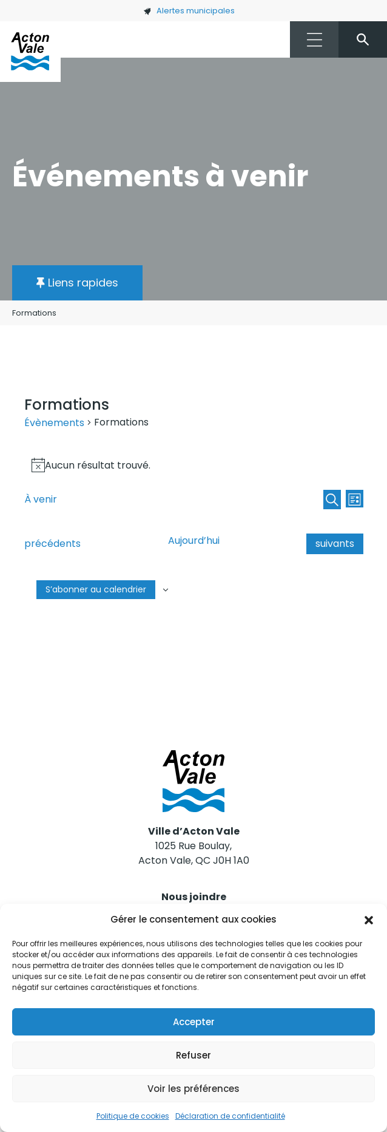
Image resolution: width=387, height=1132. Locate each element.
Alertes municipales (189, 10)
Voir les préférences (193, 1088)
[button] (369, 919)
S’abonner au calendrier (95, 589)
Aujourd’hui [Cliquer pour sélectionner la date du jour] (194, 540)
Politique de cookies (132, 1116)
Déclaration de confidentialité (230, 1116)
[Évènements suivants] (334, 544)
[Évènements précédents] (52, 544)
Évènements (54, 423)
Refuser (193, 1055)
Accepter (194, 1021)
